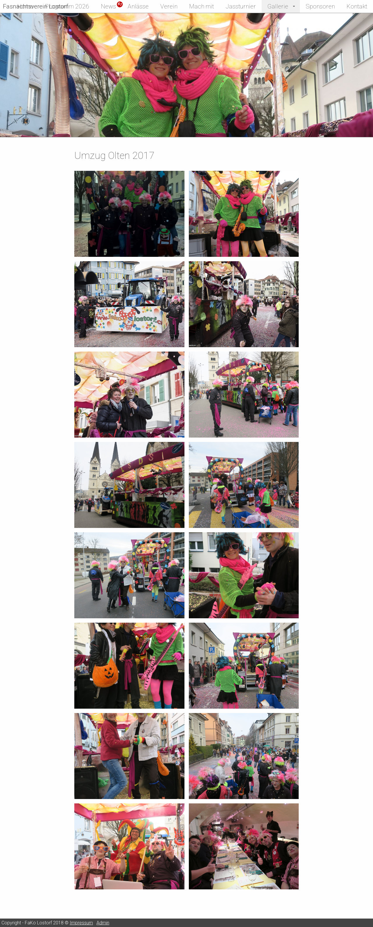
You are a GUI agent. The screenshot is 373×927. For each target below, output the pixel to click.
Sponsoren (320, 6)
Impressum (81, 923)
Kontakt (356, 6)
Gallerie (278, 6)
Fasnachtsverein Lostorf (35, 6)
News (108, 6)
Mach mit (201, 6)
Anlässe (138, 6)
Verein (168, 6)
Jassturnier (241, 6)
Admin (102, 923)
